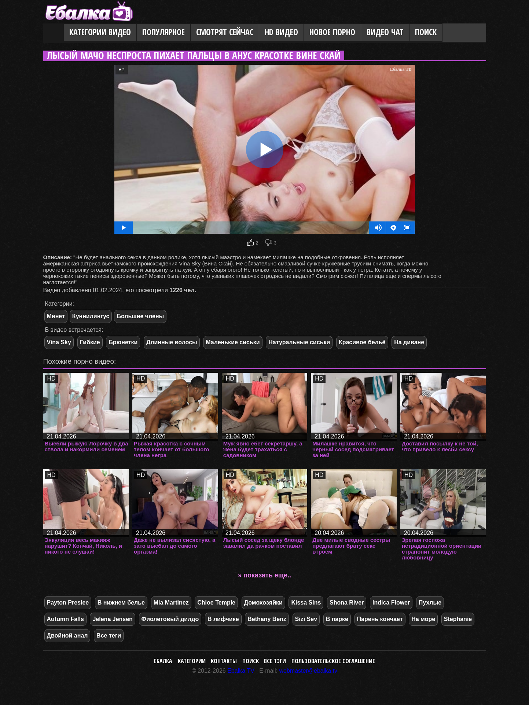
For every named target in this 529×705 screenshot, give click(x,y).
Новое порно (332, 32)
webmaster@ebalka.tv (308, 671)
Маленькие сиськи (233, 342)
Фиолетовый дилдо (170, 619)
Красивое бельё (362, 342)
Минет (56, 316)
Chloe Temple (216, 602)
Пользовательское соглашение (333, 661)
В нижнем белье (121, 602)
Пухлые (430, 602)
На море (423, 619)
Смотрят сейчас (224, 32)
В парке (337, 619)
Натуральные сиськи (299, 342)
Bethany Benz (266, 619)
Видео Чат (385, 32)
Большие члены (140, 316)
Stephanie (458, 619)
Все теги (108, 635)
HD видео (281, 32)
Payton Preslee (68, 602)
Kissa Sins (306, 602)
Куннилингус (91, 316)
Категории (192, 661)
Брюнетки (123, 342)
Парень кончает (380, 619)
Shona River (347, 602)
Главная (53, 32)
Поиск (426, 32)
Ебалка (163, 661)
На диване (409, 342)
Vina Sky (59, 342)
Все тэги (275, 661)
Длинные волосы (171, 342)
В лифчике (223, 619)
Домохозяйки (263, 602)
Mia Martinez (171, 602)
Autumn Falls (65, 619)
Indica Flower (391, 602)
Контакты (224, 661)
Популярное (163, 32)
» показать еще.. (264, 575)
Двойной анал (67, 635)
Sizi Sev (306, 619)
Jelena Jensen (112, 619)
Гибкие (90, 342)
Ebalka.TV (240, 671)
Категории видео (100, 32)
